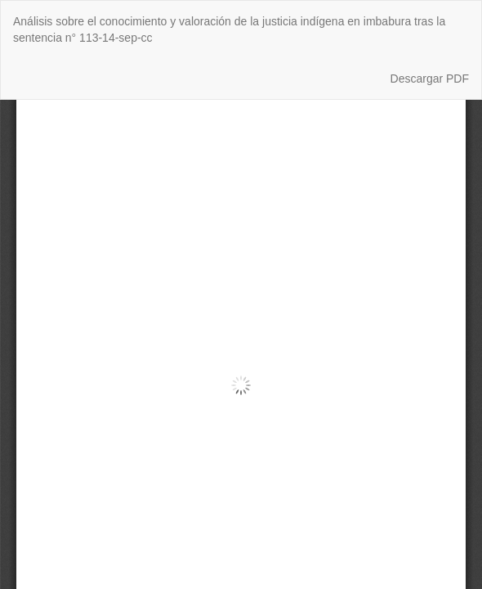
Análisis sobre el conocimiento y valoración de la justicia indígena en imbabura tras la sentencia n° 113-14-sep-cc (229, 29)
